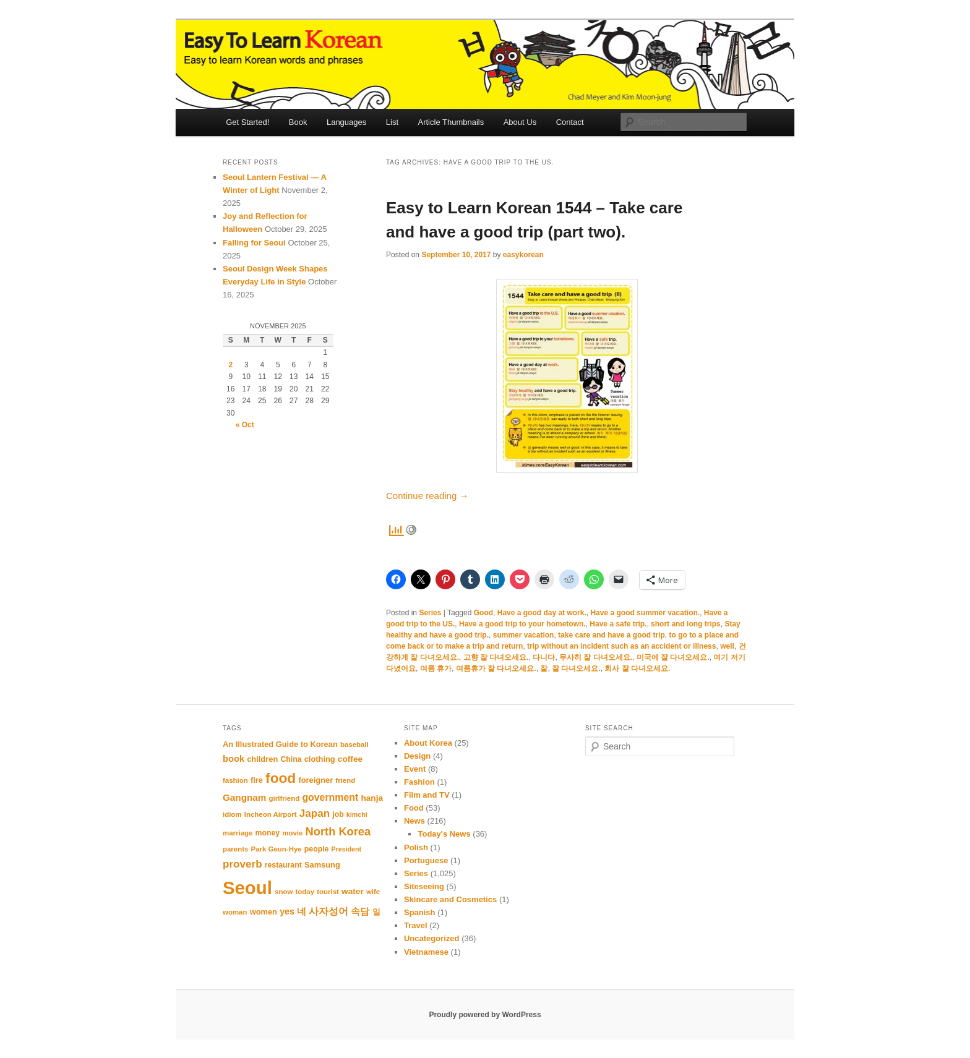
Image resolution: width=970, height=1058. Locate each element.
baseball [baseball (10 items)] (354, 744)
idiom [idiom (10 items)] (232, 814)
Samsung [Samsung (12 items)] (322, 864)
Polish (416, 847)
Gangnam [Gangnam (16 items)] (244, 797)
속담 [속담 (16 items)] (360, 911)
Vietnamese (426, 952)
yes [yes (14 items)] (287, 911)
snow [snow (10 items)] (284, 891)
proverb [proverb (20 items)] (242, 864)
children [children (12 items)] (262, 759)
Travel (415, 925)
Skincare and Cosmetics (450, 899)
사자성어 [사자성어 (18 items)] (328, 910)
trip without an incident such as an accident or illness (621, 646)
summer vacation (523, 635)
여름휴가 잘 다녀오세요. (496, 668)
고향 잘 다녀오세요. (496, 657)
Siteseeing (424, 886)
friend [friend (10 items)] (345, 780)
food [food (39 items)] (280, 778)
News (414, 820)
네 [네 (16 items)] (301, 911)
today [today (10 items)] (304, 891)
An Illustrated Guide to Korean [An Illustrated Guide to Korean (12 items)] (280, 744)
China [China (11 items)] (290, 759)
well (727, 646)
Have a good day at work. (541, 612)
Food (414, 808)
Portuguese (426, 860)
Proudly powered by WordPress (485, 1014)
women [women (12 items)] (263, 911)
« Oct (245, 424)
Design (417, 756)
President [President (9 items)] (347, 849)
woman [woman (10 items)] (235, 912)
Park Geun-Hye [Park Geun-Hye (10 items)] (276, 849)
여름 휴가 (436, 668)
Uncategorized (432, 938)
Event (415, 769)
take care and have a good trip (611, 635)
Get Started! (247, 122)
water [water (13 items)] (352, 891)
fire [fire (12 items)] (257, 780)
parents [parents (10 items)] (235, 849)
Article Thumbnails (451, 122)
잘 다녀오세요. (576, 668)
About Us (520, 122)
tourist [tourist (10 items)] (328, 891)
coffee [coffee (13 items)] (350, 759)
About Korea (428, 743)
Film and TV (427, 795)
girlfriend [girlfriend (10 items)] (284, 798)
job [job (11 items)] (337, 814)
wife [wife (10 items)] (373, 891)
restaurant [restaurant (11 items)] (283, 865)
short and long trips (686, 624)
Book (298, 122)
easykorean (523, 254)
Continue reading (427, 495)
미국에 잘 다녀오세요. (673, 657)
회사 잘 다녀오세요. (637, 668)
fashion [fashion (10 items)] (235, 780)
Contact (570, 122)
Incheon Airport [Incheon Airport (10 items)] (270, 814)
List (392, 122)
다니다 (544, 657)
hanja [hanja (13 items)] (372, 798)
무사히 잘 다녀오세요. (595, 657)
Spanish (420, 912)
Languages (346, 122)
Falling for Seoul (254, 242)
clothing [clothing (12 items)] (319, 759)
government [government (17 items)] (330, 797)
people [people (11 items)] (316, 849)
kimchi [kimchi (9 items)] (356, 814)
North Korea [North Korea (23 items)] (338, 831)
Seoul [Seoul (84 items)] (247, 887)
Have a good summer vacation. (645, 612)
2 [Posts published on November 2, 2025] (230, 364)
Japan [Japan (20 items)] (314, 813)
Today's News (444, 833)
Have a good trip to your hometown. (522, 624)
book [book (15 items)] (233, 759)
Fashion (419, 782)
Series (430, 612)
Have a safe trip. (618, 624)
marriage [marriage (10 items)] (237, 833)
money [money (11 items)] (267, 833)
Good (483, 612)
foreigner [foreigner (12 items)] (315, 780)
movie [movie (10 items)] (292, 833)
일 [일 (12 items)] (376, 911)
